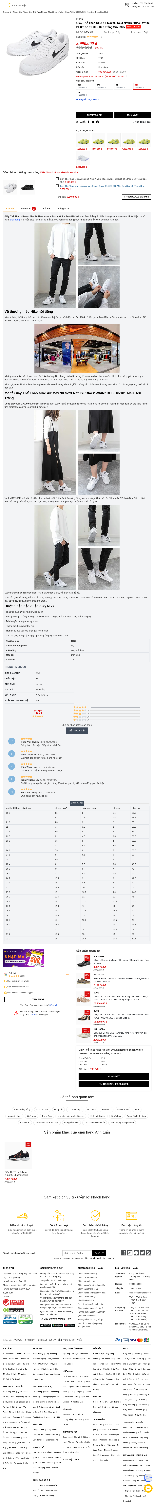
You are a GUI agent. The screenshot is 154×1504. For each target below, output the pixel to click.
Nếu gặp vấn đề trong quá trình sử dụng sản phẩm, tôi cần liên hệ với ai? (57, 1306)
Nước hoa (116, 1116)
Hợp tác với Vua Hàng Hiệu (15, 1281)
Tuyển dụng (8, 1293)
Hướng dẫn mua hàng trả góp (91, 1319)
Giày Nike (23, 12)
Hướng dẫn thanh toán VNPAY (16, 1289)
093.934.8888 (146, 3)
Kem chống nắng (22, 1109)
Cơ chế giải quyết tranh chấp (90, 1304)
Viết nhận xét (77, 730)
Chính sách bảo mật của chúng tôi (99, 1258)
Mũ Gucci (91, 1109)
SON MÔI (97, 1397)
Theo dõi (68, 975)
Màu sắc (9, 689)
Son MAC (106, 1109)
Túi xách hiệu (74, 1109)
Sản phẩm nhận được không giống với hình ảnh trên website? (57, 1292)
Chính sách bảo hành (87, 1277)
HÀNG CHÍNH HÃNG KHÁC (135, 1455)
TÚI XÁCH (7, 1348)
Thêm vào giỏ (95, 115)
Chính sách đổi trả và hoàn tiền (91, 1285)
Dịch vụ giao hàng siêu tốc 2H (91, 1308)
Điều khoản (30, 1340)
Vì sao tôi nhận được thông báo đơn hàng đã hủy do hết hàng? (56, 1299)
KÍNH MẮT (67, 1409)
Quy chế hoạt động (11, 1277)
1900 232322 (148, 6)
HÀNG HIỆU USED (71, 1460)
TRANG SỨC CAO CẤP (133, 1422)
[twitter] (142, 1252)
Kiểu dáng (10, 695)
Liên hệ (6, 1296)
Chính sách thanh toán (88, 1289)
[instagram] (129, 1252)
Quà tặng (31, 1116)
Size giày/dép (12, 673)
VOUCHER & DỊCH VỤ (42, 1386)
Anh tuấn (13, 973)
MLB (137, 1109)
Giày (118, 32)
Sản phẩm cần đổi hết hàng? (53, 1280)
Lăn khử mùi (123, 1109)
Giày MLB (25, 1122)
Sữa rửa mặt (42, 1109)
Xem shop (38, 999)
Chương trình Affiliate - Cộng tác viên (19, 1285)
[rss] (148, 1252)
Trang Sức (47, 1116)
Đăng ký (53, 1005)
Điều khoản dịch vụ (86, 1300)
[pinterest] (136, 1252)
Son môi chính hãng (136, 1116)
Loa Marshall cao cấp (95, 1122)
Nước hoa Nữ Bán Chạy (47, 1122)
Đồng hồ (58, 1109)
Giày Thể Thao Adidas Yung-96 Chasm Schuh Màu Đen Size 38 (16, 1173)
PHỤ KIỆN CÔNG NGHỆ (73, 1348)
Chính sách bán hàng (87, 1273)
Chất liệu (10, 678)
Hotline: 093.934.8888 (113, 1084)
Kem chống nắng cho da (122, 1122)
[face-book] (123, 1252)
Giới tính (10, 684)
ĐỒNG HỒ (37, 1424)
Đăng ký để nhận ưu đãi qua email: (19, 1253)
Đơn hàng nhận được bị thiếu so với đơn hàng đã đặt (56, 1285)
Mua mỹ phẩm (14, 1116)
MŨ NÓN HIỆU (39, 1447)
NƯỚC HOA (68, 1371)
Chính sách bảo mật (87, 1296)
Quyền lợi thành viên (87, 1316)
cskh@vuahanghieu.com (140, 1293)
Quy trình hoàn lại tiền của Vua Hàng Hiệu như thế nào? (56, 1313)
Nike (15, 12)
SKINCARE (38, 1348)
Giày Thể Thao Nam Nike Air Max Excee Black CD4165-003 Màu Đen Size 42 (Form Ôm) (102, 186)
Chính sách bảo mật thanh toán (92, 1293)
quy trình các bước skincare (71, 1116)
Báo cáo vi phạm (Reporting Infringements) (90, 1324)
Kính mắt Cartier (98, 1116)
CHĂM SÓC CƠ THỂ (41, 1480)
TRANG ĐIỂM (99, 1419)
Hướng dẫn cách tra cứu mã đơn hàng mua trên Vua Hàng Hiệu (57, 1275)
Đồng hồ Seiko (71, 1122)
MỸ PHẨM (97, 1348)
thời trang (15, 219)
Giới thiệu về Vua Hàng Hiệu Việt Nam (20, 1273)
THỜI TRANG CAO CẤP (13, 1386)
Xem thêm (77, 803)
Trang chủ (7, 12)
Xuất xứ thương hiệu (17, 700)
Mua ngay (133, 115)
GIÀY (125, 1348)
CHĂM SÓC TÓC (70, 1432)
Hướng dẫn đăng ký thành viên (91, 1312)
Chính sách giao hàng (87, 1281)
